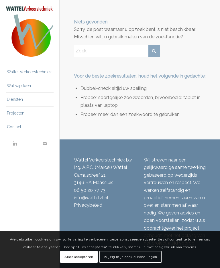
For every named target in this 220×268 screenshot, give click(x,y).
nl (106, 197)
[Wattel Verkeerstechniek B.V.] (30, 31)
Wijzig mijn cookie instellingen (130, 257)
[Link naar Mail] (45, 143)
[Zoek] (117, 51)
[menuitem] (30, 72)
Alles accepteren (78, 257)
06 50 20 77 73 (89, 190)
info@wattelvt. (89, 197)
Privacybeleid (88, 205)
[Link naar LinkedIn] (15, 143)
